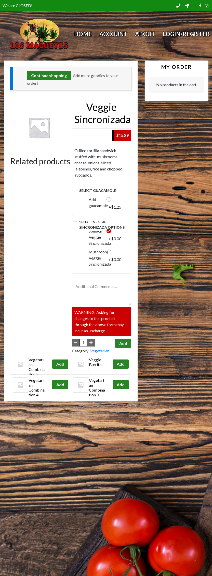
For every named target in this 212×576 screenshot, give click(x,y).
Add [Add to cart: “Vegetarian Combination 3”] (121, 384)
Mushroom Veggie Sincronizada (100, 257)
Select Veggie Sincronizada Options (102, 224)
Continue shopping (49, 75)
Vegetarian (99, 350)
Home (83, 34)
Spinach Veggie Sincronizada (100, 237)
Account (113, 34)
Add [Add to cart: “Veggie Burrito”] (121, 364)
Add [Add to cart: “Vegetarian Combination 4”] (60, 384)
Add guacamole (98, 202)
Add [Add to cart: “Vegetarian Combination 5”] (60, 364)
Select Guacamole (97, 190)
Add (123, 343)
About (145, 34)
